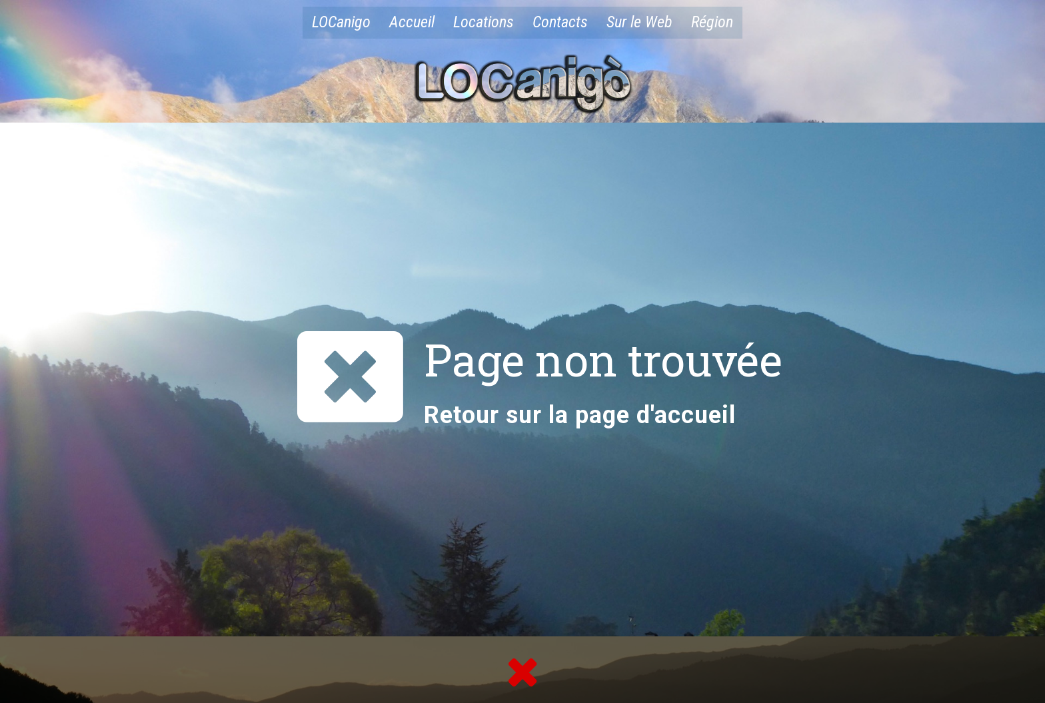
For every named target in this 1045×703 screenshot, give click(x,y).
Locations (483, 22)
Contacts (560, 22)
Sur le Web (639, 22)
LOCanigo (341, 22)
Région (712, 22)
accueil (695, 415)
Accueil (412, 22)
